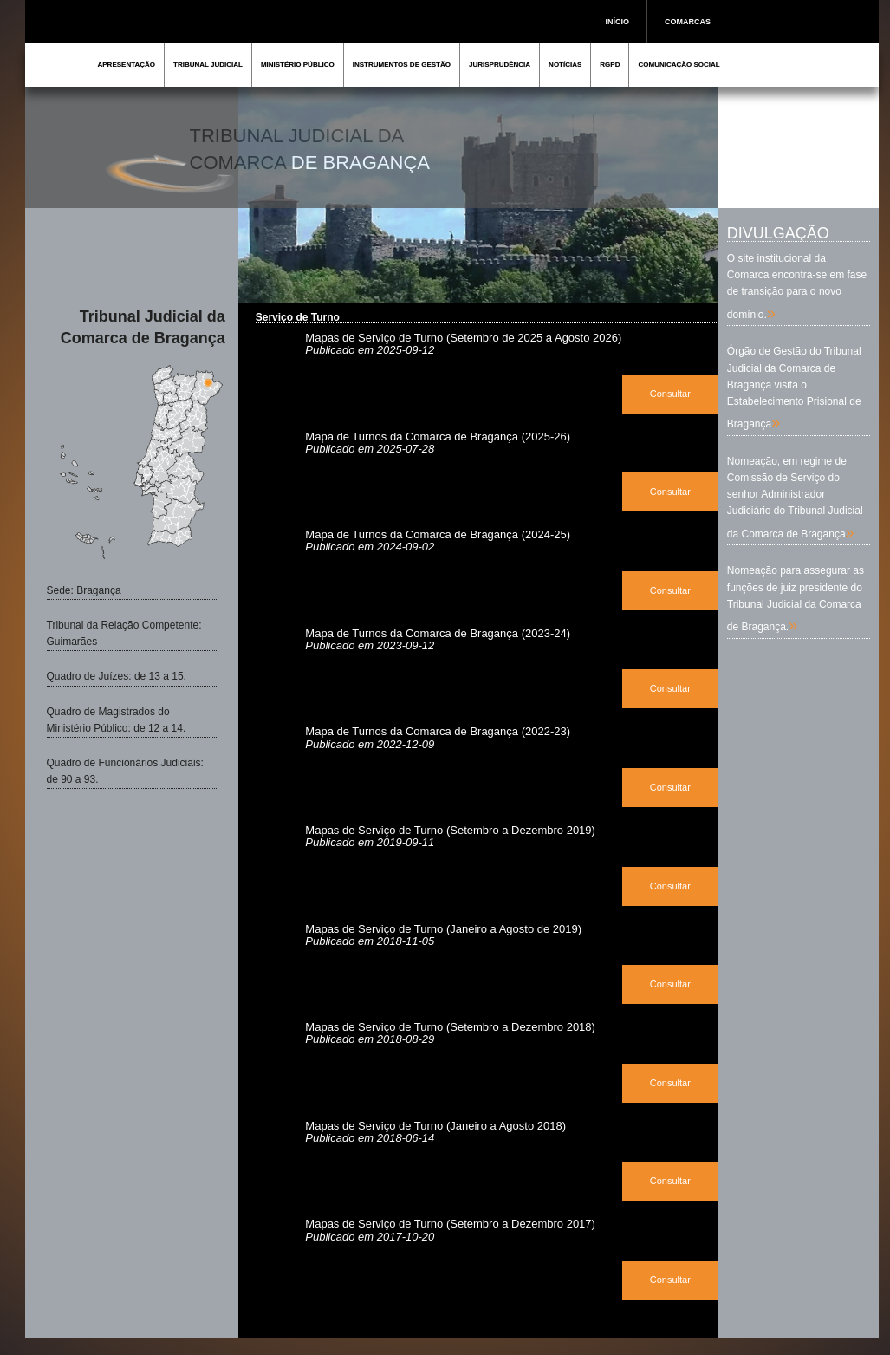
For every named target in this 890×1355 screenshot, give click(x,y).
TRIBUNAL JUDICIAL (208, 64)
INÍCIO (618, 21)
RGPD (610, 64)
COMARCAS (688, 21)
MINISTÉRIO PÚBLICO (298, 64)
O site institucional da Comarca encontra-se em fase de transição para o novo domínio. (797, 286)
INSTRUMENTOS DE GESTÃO (402, 64)
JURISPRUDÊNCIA (499, 64)
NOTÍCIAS (565, 64)
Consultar (670, 393)
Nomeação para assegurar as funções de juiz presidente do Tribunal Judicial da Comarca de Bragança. (795, 598)
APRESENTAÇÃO (127, 64)
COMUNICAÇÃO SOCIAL (678, 64)
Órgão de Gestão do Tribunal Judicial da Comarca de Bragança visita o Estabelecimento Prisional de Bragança (794, 387)
